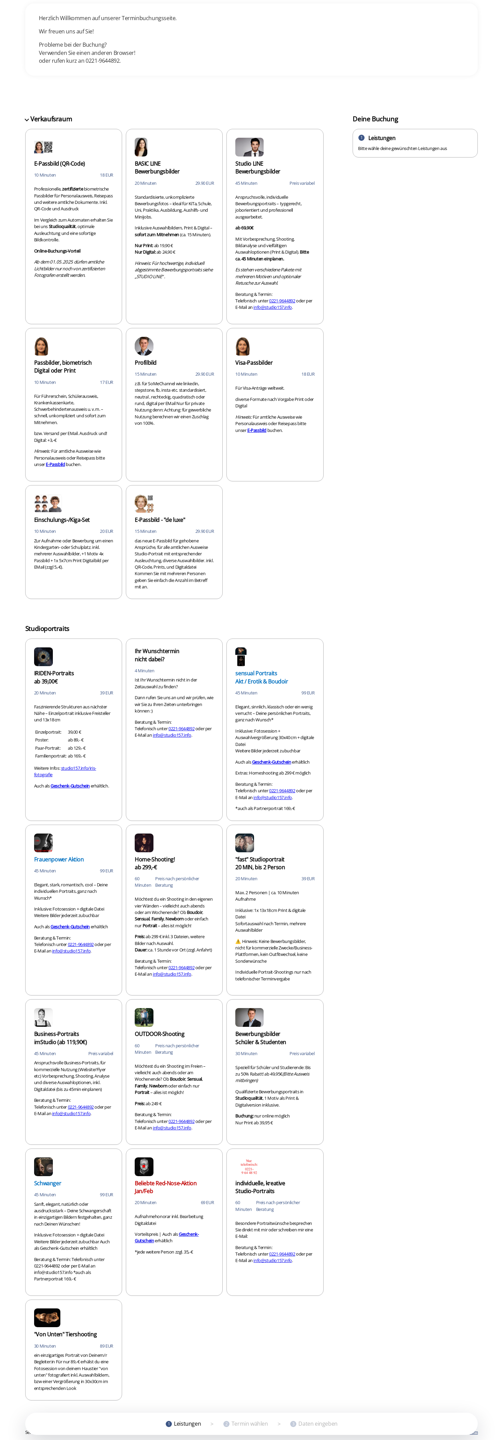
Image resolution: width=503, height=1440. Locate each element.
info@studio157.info (272, 307)
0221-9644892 (282, 301)
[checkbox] (73, 226)
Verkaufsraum (48, 118)
